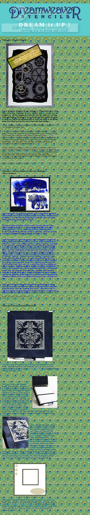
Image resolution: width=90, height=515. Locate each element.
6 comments (37, 163)
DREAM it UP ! (45, 25)
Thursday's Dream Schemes (14, 40)
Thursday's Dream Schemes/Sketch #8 (19, 306)
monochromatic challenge (13, 298)
